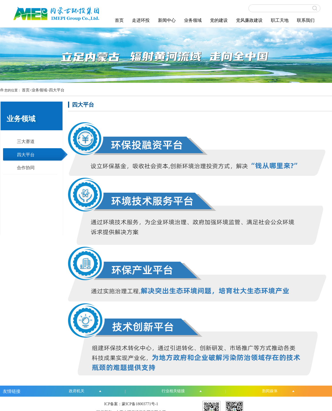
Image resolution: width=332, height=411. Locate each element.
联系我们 (306, 20)
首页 (119, 20)
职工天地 (280, 20)
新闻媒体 (269, 391)
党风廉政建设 (249, 20)
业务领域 (193, 20)
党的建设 (219, 20)
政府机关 (76, 391)
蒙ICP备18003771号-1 (140, 404)
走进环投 (141, 20)
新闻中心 (167, 20)
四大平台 (56, 90)
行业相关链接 (173, 391)
